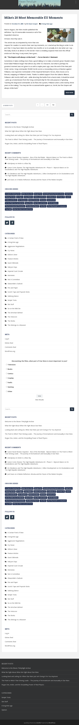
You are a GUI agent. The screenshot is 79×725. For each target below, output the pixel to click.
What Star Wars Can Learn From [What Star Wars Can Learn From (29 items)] (22, 209)
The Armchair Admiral (15, 313)
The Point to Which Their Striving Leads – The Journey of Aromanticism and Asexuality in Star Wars (39, 139)
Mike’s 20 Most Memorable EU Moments (33, 18)
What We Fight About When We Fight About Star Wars (23, 131)
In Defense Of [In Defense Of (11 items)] (51, 197)
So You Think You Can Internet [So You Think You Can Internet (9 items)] (15, 203)
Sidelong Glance (13, 296)
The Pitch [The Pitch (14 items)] (43, 206)
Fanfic (10, 382)
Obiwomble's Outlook (15, 284)
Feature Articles (13, 259)
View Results (39, 400)
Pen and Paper (13, 288)
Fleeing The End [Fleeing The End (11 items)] (10, 197)
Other (10, 391)
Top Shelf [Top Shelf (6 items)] (8, 209)
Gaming (11, 387)
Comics (10, 374)
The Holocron (12, 317)
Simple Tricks (12, 300)
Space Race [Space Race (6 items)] (28, 203)
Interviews (11, 275)
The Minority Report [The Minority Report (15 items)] (32, 206)
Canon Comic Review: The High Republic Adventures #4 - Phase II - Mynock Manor (35, 168)
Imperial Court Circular (15, 271)
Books (10, 369)
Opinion (4, 710)
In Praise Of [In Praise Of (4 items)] (60, 197)
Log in (7, 339)
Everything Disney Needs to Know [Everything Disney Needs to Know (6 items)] (53, 194)
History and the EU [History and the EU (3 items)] (39, 197)
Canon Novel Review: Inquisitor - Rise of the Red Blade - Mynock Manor (32, 157)
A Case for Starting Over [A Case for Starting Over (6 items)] (13, 194)
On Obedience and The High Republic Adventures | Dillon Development (31, 174)
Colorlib (38, 723)
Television (12, 365)
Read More (69, 93)
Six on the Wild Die (14, 308)
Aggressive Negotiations (16, 246)
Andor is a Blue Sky (24, 163)
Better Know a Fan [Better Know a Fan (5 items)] (27, 194)
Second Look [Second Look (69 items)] (51, 200)
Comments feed (10, 347)
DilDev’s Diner (12, 255)
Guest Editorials (13, 263)
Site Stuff (11, 304)
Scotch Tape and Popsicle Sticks (19, 292)
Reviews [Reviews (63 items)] (43, 200)
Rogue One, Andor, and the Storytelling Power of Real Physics (26, 144)
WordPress (52, 723)
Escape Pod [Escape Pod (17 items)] (38, 194)
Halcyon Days (12, 267)
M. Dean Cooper (32, 24)
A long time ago (47, 24)
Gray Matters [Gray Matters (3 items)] (28, 197)
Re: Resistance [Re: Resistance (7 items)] (23, 200)
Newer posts (8, 105)
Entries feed (9, 343)
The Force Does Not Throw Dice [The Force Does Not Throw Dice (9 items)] (15, 206)
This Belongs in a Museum (17, 325)
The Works (11, 321)
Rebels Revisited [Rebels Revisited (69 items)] (34, 200)
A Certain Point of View (15, 238)
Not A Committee (14, 279)
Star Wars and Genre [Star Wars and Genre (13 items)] (40, 203)
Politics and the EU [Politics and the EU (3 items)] (11, 200)
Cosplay (11, 378)
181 (47, 105)
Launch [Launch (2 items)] (68, 197)
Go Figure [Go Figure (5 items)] (20, 197)
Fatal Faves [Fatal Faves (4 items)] (68, 194)
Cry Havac (11, 250)
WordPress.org (10, 351)
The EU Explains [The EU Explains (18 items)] (53, 203)
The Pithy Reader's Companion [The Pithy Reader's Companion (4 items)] (57, 206)
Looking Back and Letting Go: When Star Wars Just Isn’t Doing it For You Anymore (33, 135)
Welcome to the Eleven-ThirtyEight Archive (19, 127)
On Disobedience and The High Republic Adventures (37, 168)
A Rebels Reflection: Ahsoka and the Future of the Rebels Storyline (39, 180)
